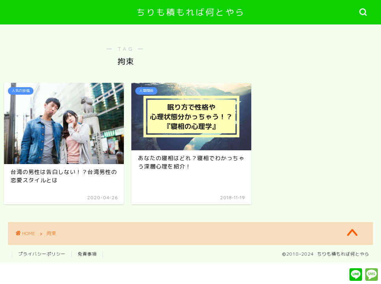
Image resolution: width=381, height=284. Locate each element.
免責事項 (87, 254)
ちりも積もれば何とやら (190, 12)
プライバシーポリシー (41, 254)
